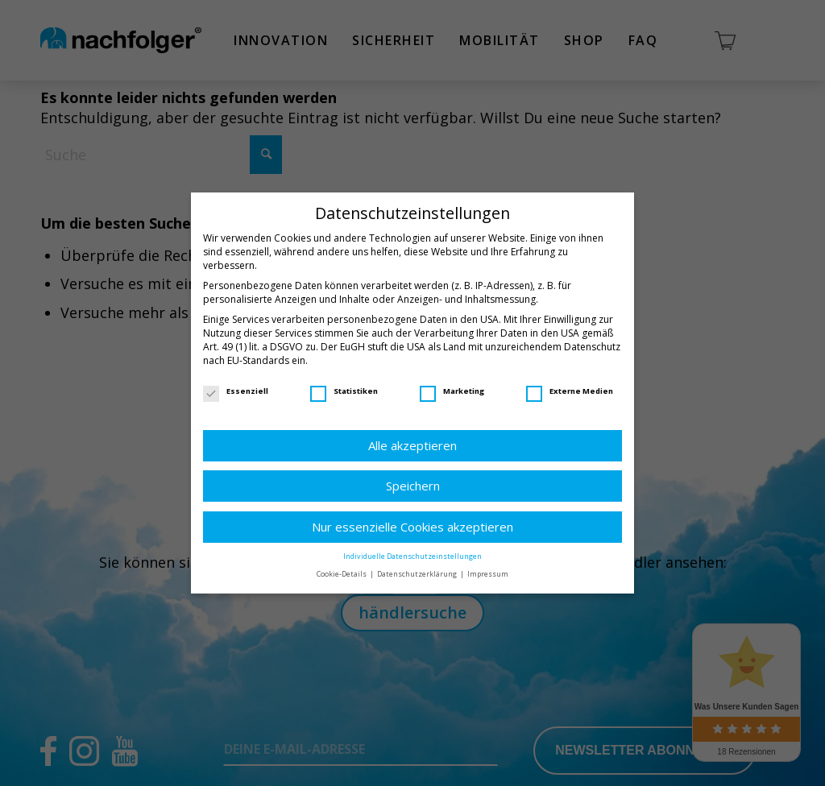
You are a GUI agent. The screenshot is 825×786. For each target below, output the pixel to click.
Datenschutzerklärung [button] (417, 574)
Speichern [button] (413, 486)
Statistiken (344, 391)
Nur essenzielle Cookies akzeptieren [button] (412, 527)
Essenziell (235, 391)
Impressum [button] (487, 574)
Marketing (452, 391)
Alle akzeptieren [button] (412, 445)
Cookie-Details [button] (342, 574)
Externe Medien (569, 391)
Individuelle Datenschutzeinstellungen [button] (412, 556)
